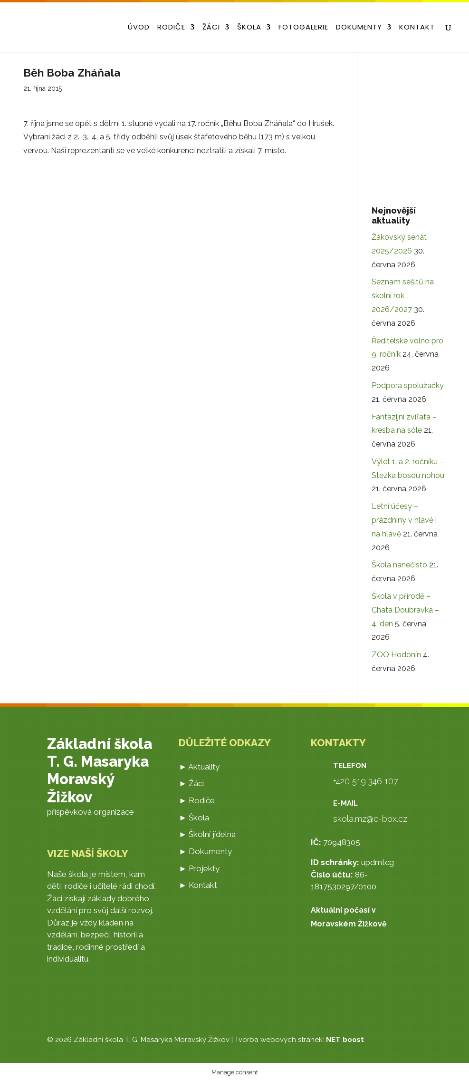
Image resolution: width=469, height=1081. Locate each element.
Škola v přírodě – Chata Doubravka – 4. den (405, 610)
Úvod (139, 28)
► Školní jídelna (207, 834)
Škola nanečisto (399, 564)
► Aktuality (199, 766)
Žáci (211, 28)
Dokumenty (359, 28)
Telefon (349, 765)
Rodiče (171, 28)
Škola (249, 28)
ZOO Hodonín (396, 654)
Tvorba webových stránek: (299, 1039)
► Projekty (199, 868)
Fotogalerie (303, 28)
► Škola (194, 817)
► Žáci (191, 783)
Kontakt (417, 28)
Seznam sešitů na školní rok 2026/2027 (403, 295)
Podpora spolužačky (408, 385)
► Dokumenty (205, 851)
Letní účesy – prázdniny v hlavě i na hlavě (404, 520)
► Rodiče (197, 800)
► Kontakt (198, 885)
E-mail (345, 803)
